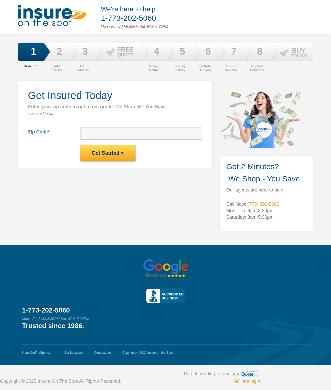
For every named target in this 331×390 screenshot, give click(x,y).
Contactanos (102, 352)
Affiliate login (247, 381)
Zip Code (39, 131)
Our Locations (73, 352)
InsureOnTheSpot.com (37, 352)
